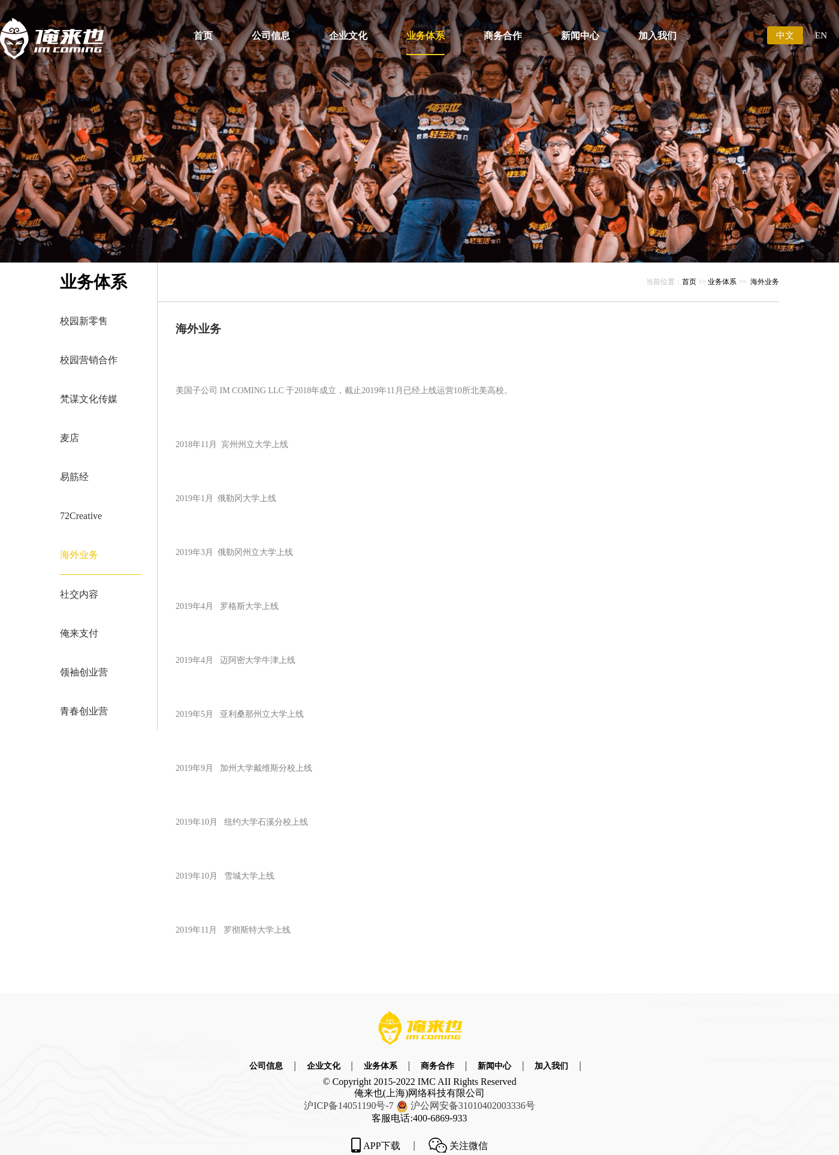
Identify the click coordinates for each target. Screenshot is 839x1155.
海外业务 (79, 555)
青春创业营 (84, 711)
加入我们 (657, 36)
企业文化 (348, 36)
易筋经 (74, 477)
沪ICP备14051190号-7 (349, 1105)
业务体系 (425, 36)
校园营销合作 (88, 360)
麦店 (69, 438)
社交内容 (79, 594)
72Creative (81, 516)
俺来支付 (79, 633)
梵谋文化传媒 (88, 399)
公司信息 (271, 36)
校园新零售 (84, 321)
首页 (203, 36)
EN (821, 35)
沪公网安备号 (473, 1105)
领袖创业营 (84, 672)
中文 (785, 35)
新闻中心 (580, 36)
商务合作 (503, 36)
